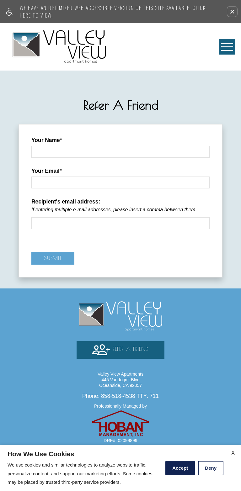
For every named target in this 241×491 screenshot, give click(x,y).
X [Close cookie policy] (233, 453)
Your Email (46, 171)
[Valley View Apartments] (59, 47)
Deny (211, 468)
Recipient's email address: (65, 201)
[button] (232, 12)
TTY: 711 (120, 396)
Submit (53, 258)
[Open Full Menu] (227, 47)
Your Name (46, 140)
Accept (180, 468)
